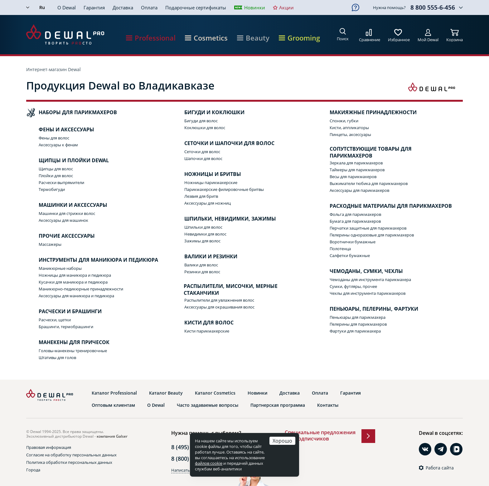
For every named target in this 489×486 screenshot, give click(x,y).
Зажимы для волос (202, 241)
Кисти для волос (203, 323)
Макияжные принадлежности (367, 112)
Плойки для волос (56, 175)
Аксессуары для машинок (63, 220)
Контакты (327, 405)
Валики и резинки (204, 256)
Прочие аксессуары (60, 236)
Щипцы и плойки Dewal (67, 160)
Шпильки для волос (203, 227)
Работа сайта (440, 468)
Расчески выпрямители (61, 182)
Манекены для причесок (67, 342)
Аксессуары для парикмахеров (359, 190)
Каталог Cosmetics (215, 393)
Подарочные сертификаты (195, 7)
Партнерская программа (277, 405)
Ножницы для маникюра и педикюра (75, 275)
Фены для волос (54, 138)
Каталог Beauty (166, 393)
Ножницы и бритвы (206, 174)
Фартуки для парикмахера (355, 331)
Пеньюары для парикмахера (357, 317)
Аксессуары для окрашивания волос (219, 307)
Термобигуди (52, 189)
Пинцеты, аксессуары (350, 134)
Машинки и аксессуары (66, 205)
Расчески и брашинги (64, 311)
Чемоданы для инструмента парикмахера (370, 279)
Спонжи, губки (344, 121)
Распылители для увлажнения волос (219, 300)
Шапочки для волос (203, 158)
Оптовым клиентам (113, 405)
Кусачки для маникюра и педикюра (73, 282)
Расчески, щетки (55, 320)
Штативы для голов (57, 357)
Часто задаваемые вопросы (207, 405)
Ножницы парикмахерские (210, 182)
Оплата (149, 7)
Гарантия (94, 7)
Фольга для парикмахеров (355, 214)
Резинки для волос (202, 272)
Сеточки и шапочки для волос (223, 143)
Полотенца (340, 248)
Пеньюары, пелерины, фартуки (367, 309)
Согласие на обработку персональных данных (71, 455)
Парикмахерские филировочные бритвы (224, 189)
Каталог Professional (114, 393)
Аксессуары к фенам (58, 145)
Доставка (123, 7)
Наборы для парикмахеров (71, 112)
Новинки (254, 7)
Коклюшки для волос (204, 127)
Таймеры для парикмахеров (357, 170)
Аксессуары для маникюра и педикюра (76, 296)
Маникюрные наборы (60, 268)
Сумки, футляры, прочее (353, 286)
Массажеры (50, 244)
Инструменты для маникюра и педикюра (92, 260)
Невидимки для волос (205, 234)
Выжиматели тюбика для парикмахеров (369, 183)
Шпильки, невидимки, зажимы (224, 219)
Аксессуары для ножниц (207, 203)
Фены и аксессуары (60, 129)
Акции (286, 7)
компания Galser (112, 436)
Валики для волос (201, 265)
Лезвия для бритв (201, 196)
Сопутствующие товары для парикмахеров (364, 152)
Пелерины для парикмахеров (358, 324)
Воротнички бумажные (352, 242)
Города (33, 470)
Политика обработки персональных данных (69, 462)
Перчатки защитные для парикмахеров (368, 228)
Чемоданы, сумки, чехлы (360, 271)
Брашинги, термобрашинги (66, 326)
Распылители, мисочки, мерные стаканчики (225, 289)
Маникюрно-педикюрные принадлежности (81, 289)
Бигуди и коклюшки (208, 112)
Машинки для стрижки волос (67, 213)
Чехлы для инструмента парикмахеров (367, 293)
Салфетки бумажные (350, 255)
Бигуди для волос (201, 121)
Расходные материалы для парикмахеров (384, 206)
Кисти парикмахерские (206, 331)
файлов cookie (208, 463)
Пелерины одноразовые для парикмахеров (372, 235)
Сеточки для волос (202, 151)
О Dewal (66, 7)
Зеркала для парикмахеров (356, 163)
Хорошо (282, 440)
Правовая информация (48, 447)
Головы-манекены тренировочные (73, 350)
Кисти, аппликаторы (349, 127)
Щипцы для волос (56, 169)
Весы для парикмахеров (353, 176)
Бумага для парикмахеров (355, 221)
